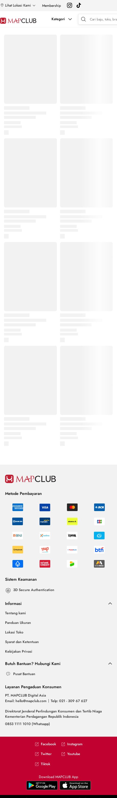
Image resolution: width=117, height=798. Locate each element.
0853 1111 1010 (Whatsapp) (27, 723)
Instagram (71, 744)
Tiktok (42, 764)
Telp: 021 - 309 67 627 (69, 701)
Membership (51, 5)
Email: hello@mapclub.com (25, 701)
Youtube (70, 754)
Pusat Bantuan (24, 674)
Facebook (45, 744)
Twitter (43, 754)
